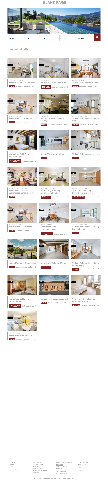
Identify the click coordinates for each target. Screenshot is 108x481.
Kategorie (12, 36)
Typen (27, 36)
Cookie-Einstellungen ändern (42, 478)
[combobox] (16, 38)
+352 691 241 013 (61, 471)
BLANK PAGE (59, 464)
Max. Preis (81, 36)
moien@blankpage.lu (62, 473)
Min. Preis (63, 36)
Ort (44, 36)
